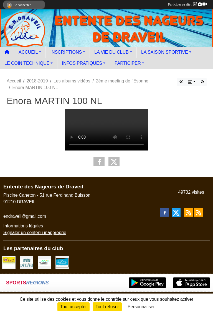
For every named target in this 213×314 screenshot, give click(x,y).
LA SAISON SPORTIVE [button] (164, 52)
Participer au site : (187, 4)
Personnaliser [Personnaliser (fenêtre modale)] (141, 306)
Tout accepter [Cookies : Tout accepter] (73, 306)
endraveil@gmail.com (24, 216)
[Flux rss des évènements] (198, 212)
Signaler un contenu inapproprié (34, 232)
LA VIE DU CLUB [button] (111, 52)
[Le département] (62, 262)
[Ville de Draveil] (26, 262)
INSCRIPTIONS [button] (66, 52)
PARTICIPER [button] (128, 63)
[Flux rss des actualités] (188, 212)
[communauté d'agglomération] (44, 262)
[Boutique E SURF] (9, 262)
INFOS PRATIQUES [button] (82, 63)
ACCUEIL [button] (28, 52)
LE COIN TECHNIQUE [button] (26, 63)
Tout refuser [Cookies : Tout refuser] (107, 306)
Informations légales (23, 226)
